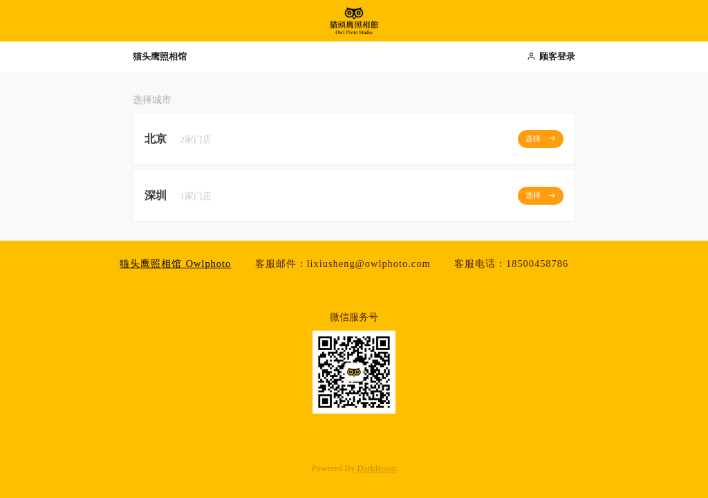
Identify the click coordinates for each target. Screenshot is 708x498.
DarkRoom (377, 468)
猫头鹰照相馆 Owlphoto (175, 263)
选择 (540, 137)
